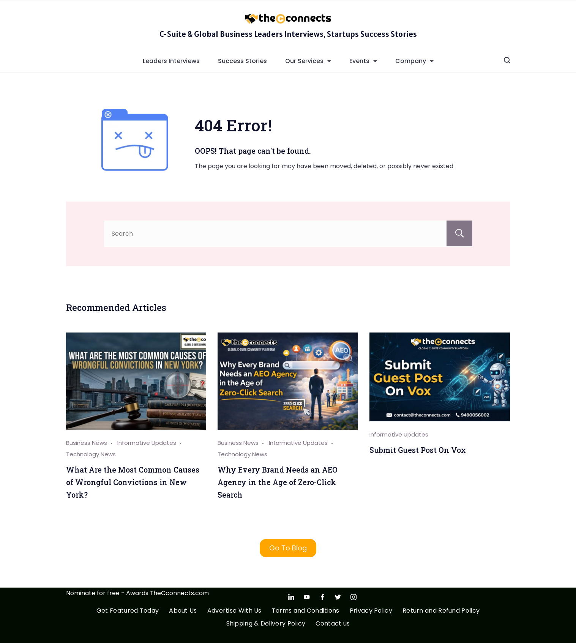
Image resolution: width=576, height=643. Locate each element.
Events (363, 61)
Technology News (91, 454)
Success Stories (242, 61)
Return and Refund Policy (441, 611)
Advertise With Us (234, 611)
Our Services (308, 61)
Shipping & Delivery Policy (266, 624)
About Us (183, 611)
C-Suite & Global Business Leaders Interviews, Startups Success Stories (288, 33)
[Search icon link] (507, 61)
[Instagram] (353, 597)
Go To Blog (288, 548)
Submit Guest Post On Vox (417, 450)
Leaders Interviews (171, 61)
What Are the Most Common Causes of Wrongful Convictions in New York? (132, 482)
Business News (86, 443)
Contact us (333, 624)
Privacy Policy (371, 611)
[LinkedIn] (291, 597)
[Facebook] (322, 597)
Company (414, 61)
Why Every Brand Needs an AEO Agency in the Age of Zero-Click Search (278, 482)
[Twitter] (338, 597)
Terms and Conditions (305, 611)
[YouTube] (307, 597)
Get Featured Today (127, 611)
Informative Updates (146, 443)
